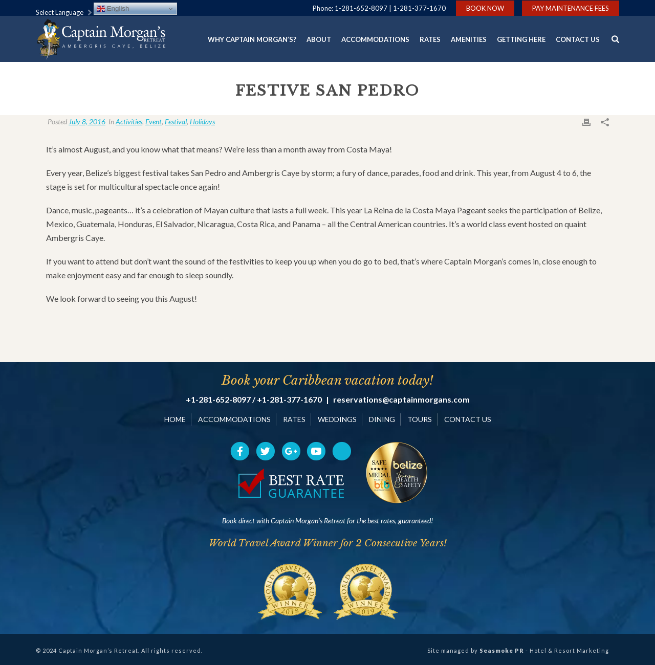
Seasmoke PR (501, 650)
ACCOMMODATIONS (234, 419)
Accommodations (375, 39)
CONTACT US (467, 419)
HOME (175, 419)
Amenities (469, 39)
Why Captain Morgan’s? (252, 39)
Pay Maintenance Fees (570, 8)
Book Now (485, 8)
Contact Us (578, 39)
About (319, 39)
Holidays (202, 121)
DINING (382, 419)
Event (153, 121)
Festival (176, 121)
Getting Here (521, 39)
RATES (294, 419)
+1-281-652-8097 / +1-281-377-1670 (254, 399)
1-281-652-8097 (361, 8)
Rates (430, 39)
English (113, 9)
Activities (129, 121)
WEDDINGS (337, 419)
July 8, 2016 (87, 121)
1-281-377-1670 (419, 8)
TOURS (419, 419)
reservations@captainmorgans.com (401, 399)
